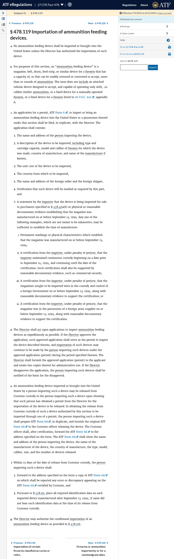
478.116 (75, 524)
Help (122, 40)
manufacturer (94, 153)
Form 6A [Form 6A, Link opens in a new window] (42, 421)
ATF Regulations (17, 4)
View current (164, 13)
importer (47, 201)
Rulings (125, 26)
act (39, 329)
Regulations (129, 4)
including (78, 143)
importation (64, 345)
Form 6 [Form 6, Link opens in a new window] (60, 112)
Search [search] (153, 67)
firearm (90, 71)
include (83, 81)
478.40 (57, 207)
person (59, 135)
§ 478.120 (97, 23)
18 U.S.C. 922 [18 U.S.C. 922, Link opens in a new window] (83, 97)
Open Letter (127, 33)
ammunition (65, 66)
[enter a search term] (134, 67)
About (144, 4)
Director (24, 329)
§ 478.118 (22, 23)
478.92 (40, 493)
